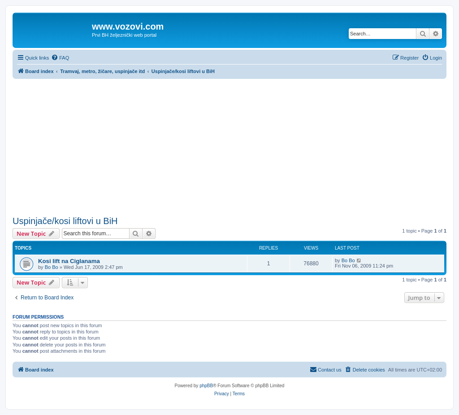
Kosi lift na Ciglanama (69, 261)
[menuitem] (60, 57)
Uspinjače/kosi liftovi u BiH (65, 221)
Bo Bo (51, 267)
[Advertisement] (229, 146)
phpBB (206, 385)
